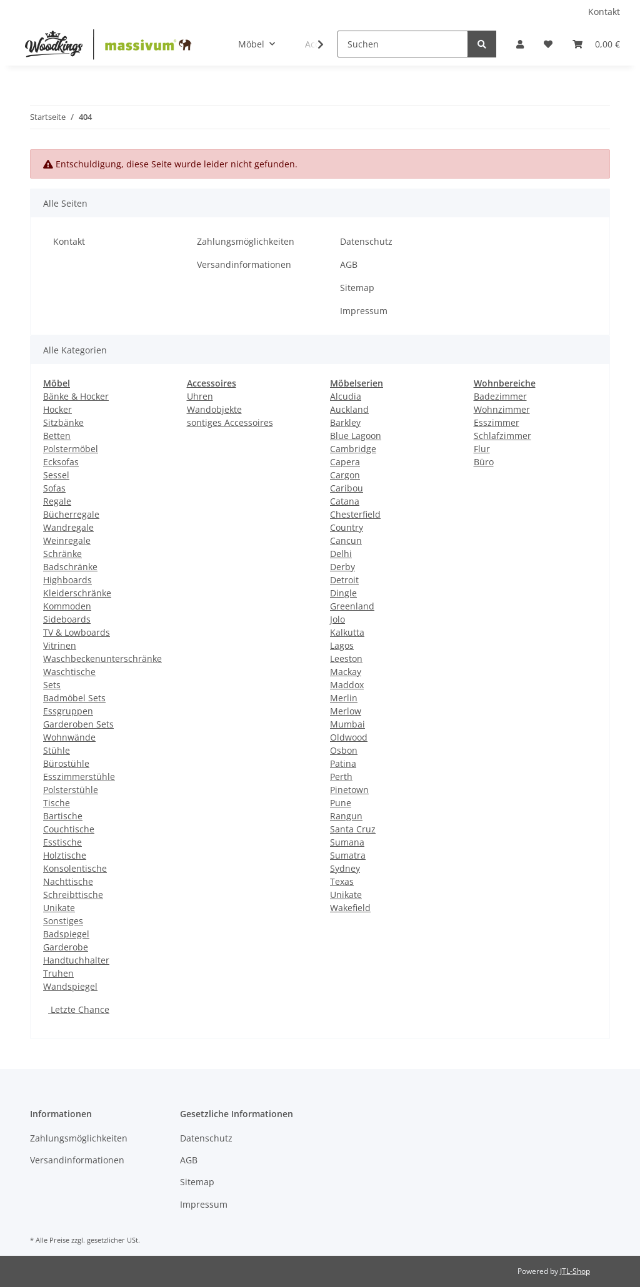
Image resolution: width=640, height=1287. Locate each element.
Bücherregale (71, 514)
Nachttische (68, 881)
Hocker (57, 409)
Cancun (346, 540)
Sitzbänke (63, 422)
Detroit (344, 580)
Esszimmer (496, 422)
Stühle (56, 750)
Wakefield (350, 908)
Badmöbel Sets (74, 698)
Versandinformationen (244, 264)
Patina (343, 763)
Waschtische (69, 672)
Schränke (62, 554)
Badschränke (70, 567)
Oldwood (349, 737)
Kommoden (67, 606)
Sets (52, 685)
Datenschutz (366, 241)
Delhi (341, 554)
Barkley (345, 422)
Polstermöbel (70, 449)
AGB (349, 264)
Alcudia (345, 396)
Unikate (59, 908)
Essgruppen (68, 711)
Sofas (54, 488)
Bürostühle (66, 763)
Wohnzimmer (502, 409)
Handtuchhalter (76, 960)
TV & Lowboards (76, 632)
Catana (344, 501)
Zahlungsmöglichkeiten (245, 241)
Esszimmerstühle (79, 776)
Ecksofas (61, 462)
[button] (520, 44)
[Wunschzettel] (548, 44)
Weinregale (67, 540)
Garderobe (65, 947)
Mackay (345, 672)
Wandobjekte (214, 409)
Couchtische (68, 829)
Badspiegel (66, 934)
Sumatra (348, 855)
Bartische (62, 816)
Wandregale (68, 527)
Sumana (347, 842)
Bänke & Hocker (76, 396)
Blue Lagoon (355, 435)
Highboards (67, 580)
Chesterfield (355, 514)
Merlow (345, 711)
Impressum (364, 311)
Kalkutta (347, 632)
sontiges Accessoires (230, 422)
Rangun (346, 816)
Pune (340, 803)
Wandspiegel (70, 986)
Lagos (342, 645)
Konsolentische (75, 868)
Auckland (349, 409)
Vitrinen (59, 645)
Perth (341, 776)
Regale (57, 501)
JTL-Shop (575, 1271)
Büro (484, 462)
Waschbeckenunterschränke (102, 658)
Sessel (56, 475)
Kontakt (604, 11)
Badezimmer (500, 396)
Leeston (346, 658)
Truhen (58, 973)
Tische (56, 803)
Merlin (344, 698)
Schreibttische (73, 894)
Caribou (346, 488)
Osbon (344, 750)
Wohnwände (69, 737)
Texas (342, 881)
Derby (342, 567)
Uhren (200, 396)
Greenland (352, 606)
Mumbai (347, 724)
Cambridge (353, 449)
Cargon (345, 475)
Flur (482, 449)
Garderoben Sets (78, 724)
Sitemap (357, 287)
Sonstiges (63, 921)
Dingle (343, 593)
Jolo (337, 619)
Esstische (62, 842)
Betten (57, 435)
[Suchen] (403, 44)
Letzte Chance (78, 1009)
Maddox (347, 685)
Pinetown (349, 790)
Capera (345, 462)
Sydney (345, 868)
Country (346, 527)
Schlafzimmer (502, 435)
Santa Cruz (353, 829)
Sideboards (67, 619)
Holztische (64, 855)
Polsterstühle (70, 790)
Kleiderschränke (77, 593)
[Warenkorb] (596, 44)
